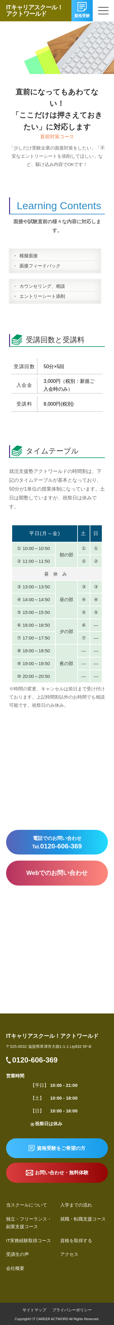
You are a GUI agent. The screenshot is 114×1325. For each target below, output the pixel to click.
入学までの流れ (76, 1204)
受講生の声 (17, 1254)
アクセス (69, 1254)
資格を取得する (76, 1240)
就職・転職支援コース (83, 1218)
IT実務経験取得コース (28, 1240)
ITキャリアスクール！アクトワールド (34, 10)
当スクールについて (26, 1204)
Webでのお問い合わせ (57, 872)
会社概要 (15, 1268)
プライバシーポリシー (72, 1310)
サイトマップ (34, 1310)
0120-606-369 (34, 1060)
